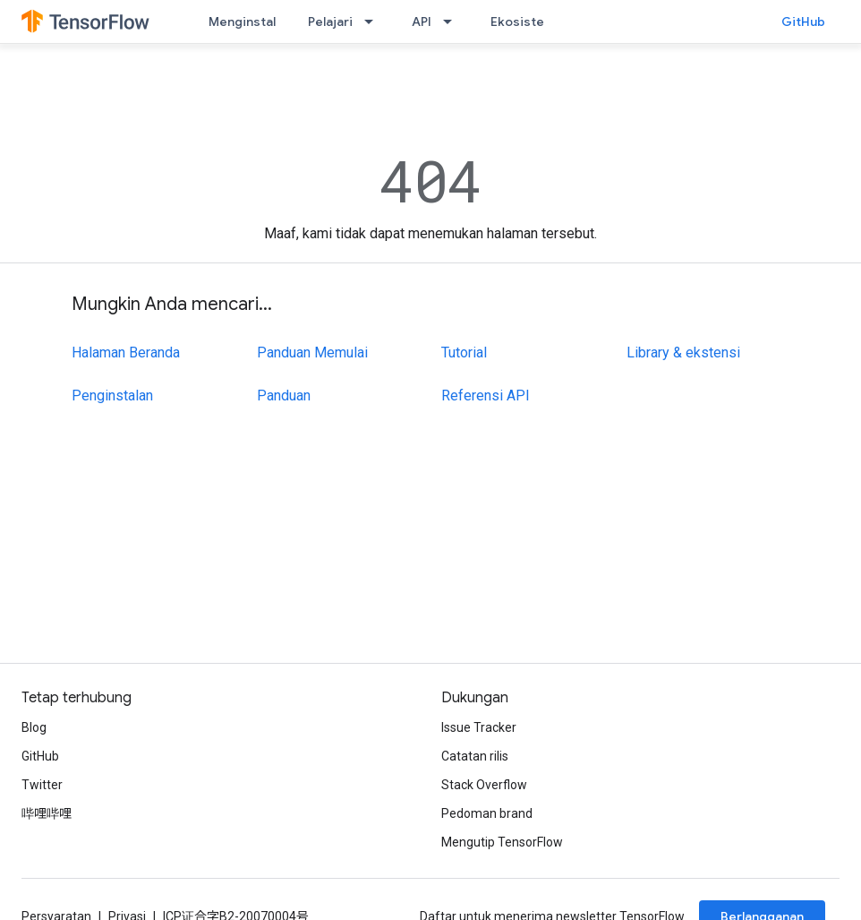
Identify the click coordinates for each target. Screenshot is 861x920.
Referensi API (485, 395)
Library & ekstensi (683, 352)
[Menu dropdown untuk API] (452, 21)
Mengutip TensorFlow (502, 842)
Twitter (42, 785)
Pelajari (330, 21)
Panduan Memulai (312, 352)
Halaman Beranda (126, 352)
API (421, 21)
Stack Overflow (484, 785)
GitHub (803, 21)
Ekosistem (522, 21)
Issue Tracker (478, 727)
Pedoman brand (487, 813)
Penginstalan (112, 395)
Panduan (284, 395)
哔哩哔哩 (46, 813)
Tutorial (464, 352)
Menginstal (242, 21)
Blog (34, 727)
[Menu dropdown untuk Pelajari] (374, 21)
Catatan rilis (474, 756)
